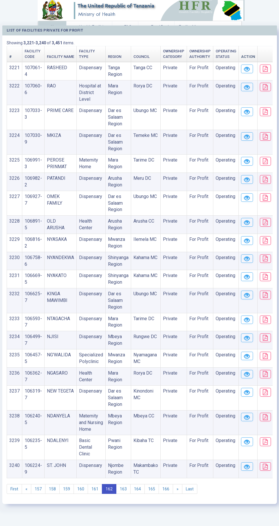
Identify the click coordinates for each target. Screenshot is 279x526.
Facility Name (60, 56)
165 (151, 489)
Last (190, 489)
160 (80, 489)
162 (109, 489)
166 (165, 489)
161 (94, 489)
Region (114, 56)
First (14, 489)
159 (66, 489)
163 (123, 489)
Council (141, 56)
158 (52, 489)
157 (38, 489)
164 (137, 489)
